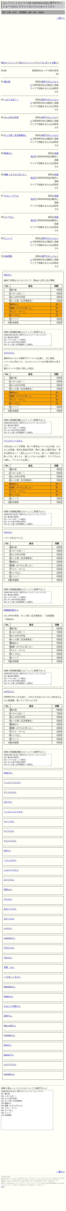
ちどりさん (9, 845)
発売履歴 (23, 12)
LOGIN (41, 12)
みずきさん (9, 703)
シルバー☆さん (11, 884)
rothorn (2, 1209)
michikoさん (9, 1050)
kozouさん (9, 1069)
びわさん (8, 972)
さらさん (8, 913)
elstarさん (8, 1011)
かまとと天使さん (12, 1020)
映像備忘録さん (11, 620)
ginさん (7, 865)
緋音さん (8, 1030)
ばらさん (8, 816)
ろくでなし (9, 217)
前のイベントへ (9, 63)
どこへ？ (8, 238)
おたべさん (9, 933)
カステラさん (10, 1079)
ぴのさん (8, 539)
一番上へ (61, 1194)
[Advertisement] (33, 40)
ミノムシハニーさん (13, 826)
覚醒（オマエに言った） (15, 174)
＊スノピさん (10, 874)
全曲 (30, 12)
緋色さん (8, 904)
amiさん (7, 1059)
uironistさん (9, 1088)
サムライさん (10, 855)
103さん (8, 275)
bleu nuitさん (10, 1040)
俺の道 (7, 81)
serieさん (8, 787)
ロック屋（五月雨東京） (15, 135)
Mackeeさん (9, 1001)
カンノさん (9, 836)
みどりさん (9, 894)
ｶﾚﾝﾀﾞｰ (15, 12)
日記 (35, 12)
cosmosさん (9, 952)
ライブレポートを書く (47, 63)
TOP (4, 12)
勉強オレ (8, 153)
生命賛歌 (8, 256)
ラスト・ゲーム (11, 196)
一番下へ (61, 18)
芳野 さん (9, 982)
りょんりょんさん (12, 797)
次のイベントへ (26, 63)
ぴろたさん (9, 962)
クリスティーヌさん (13, 445)
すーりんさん (10, 806)
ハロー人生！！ (11, 99)
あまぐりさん (10, 923)
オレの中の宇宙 (11, 117)
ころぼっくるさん (12, 991)
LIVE (9, 12)
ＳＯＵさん (9, 355)
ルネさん (8, 943)
